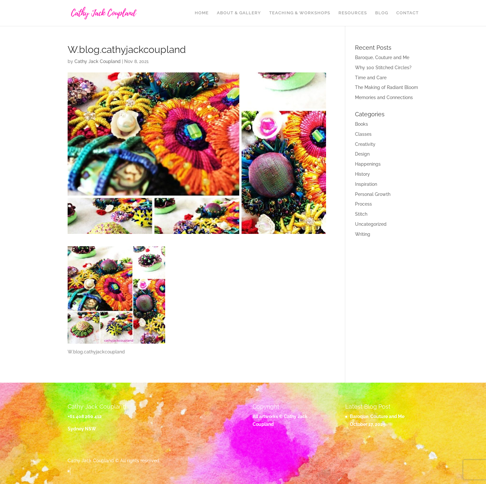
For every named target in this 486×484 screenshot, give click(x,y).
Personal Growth (372, 194)
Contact (407, 13)
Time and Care (371, 77)
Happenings (368, 164)
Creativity (365, 144)
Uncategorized (371, 224)
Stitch (361, 214)
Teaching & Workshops (299, 13)
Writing (362, 234)
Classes (363, 134)
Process (363, 204)
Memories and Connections (384, 97)
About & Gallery (239, 13)
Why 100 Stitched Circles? (383, 67)
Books (361, 124)
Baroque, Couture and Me (382, 57)
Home (202, 13)
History (362, 174)
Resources (352, 13)
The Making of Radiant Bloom (386, 87)
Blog (381, 13)
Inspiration (366, 184)
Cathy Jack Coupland (97, 61)
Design (362, 154)
